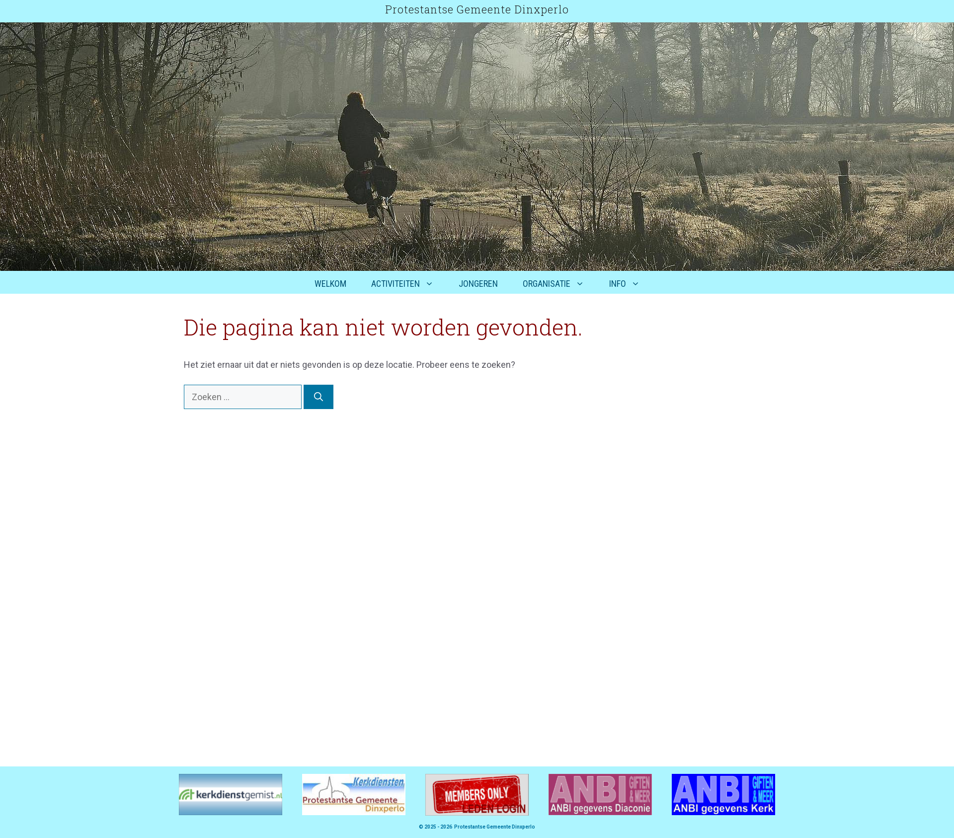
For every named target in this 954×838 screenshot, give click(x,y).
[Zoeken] (318, 397)
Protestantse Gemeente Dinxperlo (477, 9)
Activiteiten (408, 284)
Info (630, 284)
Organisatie (560, 284)
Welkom (330, 283)
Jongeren (478, 283)
